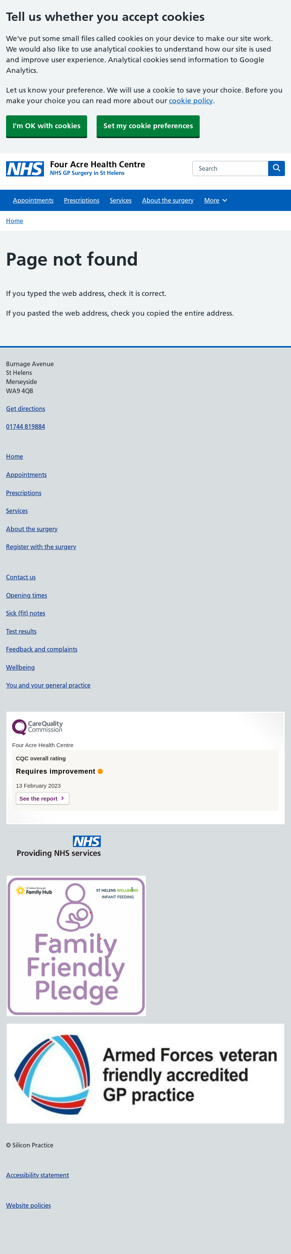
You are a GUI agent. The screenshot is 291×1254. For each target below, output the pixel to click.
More (216, 200)
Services (120, 200)
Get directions (25, 408)
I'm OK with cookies (46, 125)
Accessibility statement (37, 1175)
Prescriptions (81, 200)
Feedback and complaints (41, 649)
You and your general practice (48, 685)
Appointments (33, 200)
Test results (21, 631)
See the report (38, 798)
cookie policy (191, 100)
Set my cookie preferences (148, 125)
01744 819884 (25, 426)
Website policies (28, 1205)
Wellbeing (20, 667)
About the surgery (168, 200)
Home (14, 221)
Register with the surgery (41, 547)
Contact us (21, 577)
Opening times (26, 595)
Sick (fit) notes (25, 613)
